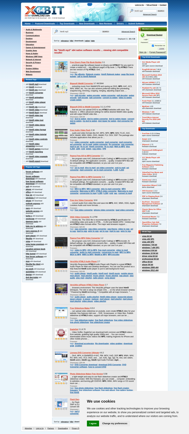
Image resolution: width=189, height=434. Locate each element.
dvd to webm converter (97, 119)
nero (28, 208)
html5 (31, 87)
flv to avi (84, 147)
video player (87, 301)
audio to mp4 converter (90, 252)
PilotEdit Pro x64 (149, 88)
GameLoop (146, 180)
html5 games (35, 149)
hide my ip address (34, 226)
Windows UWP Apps (34, 56)
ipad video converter (125, 210)
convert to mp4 (125, 193)
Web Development (33, 71)
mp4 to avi (74, 147)
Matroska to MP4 (87, 191)
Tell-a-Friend (151, 5)
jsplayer (95, 299)
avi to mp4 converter (103, 170)
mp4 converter (111, 142)
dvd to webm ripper (117, 119)
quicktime (30, 272)
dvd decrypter (32, 277)
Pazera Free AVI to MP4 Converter (85, 156)
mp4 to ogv (115, 231)
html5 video (34, 110)
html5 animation (36, 97)
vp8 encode (83, 98)
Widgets (29, 74)
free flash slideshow (104, 320)
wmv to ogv (126, 231)
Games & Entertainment (35, 47)
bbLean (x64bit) (148, 82)
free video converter (84, 210)
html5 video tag (36, 115)
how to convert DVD (97, 367)
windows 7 (30, 198)
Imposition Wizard (149, 185)
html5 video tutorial (37, 134)
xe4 (27, 186)
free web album (108, 390)
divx (128, 147)
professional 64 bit (150, 259)
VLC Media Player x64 (151, 62)
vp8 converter (95, 98)
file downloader (102, 343)
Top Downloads (67, 23)
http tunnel (31, 254)
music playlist (112, 276)
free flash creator (121, 388)
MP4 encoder (113, 254)
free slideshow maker (84, 320)
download (128, 343)
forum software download (32, 177)
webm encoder (93, 95)
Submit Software (136, 23)
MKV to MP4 (80, 189)
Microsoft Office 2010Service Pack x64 (150, 94)
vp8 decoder (122, 95)
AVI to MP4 (92, 250)
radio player (98, 278)
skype (28, 201)
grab (72, 346)
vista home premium (35, 244)
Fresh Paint (146, 101)
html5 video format (37, 130)
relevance (65, 41)
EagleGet (74, 329)
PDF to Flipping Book (151, 196)
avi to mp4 (87, 144)
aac (115, 193)
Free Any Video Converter (81, 200)
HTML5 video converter (106, 191)
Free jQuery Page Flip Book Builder (86, 62)
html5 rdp (33, 107)
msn (28, 261)
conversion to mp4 (88, 193)
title (71, 41)
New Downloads (87, 23)
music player (99, 276)
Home (27, 23)
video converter (82, 142)
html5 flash (34, 113)
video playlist (100, 301)
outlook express (33, 203)
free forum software (34, 257)
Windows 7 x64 (148, 112)
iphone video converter (104, 210)
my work (30, 269)
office (28, 192)
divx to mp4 (90, 168)
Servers (29, 65)
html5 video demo (37, 125)
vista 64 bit (147, 236)
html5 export (34, 161)
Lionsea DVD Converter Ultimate (84, 353)
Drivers (120, 23)
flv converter (114, 144)
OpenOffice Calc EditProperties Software (150, 223)
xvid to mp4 (120, 168)
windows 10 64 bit (150, 253)
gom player (31, 236)
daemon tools (32, 221)
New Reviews (105, 23)
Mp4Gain (145, 106)
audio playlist (93, 297)
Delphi (144, 139)
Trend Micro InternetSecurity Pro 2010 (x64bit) (151, 119)
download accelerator (84, 343)
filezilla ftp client (33, 264)
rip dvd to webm (90, 121)
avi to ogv (104, 231)
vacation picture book (35, 249)
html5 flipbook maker (110, 74)
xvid (83, 149)
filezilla (29, 239)
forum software (32, 172)
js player (87, 299)
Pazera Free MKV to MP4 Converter (85, 177)
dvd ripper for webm (107, 121)
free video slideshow (123, 320)
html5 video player (37, 102)
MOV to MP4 (75, 254)
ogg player (124, 276)
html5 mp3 (34, 84)
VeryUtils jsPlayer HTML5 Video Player (87, 285)
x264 (78, 149)
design (29, 274)
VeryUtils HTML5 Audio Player (83, 261)
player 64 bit (147, 265)
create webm (75, 100)
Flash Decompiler (78, 399)
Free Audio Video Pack (80, 130)
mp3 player (75, 276)
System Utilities (32, 68)
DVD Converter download (86, 365)
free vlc (29, 195)
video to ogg (123, 229)
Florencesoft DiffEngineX (152, 150)
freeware (74, 390)
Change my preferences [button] (114, 423)
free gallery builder (124, 390)
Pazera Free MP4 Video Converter (85, 238)
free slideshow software (89, 390)
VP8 (104, 149)
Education (30, 44)
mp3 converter (125, 142)
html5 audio (92, 273)
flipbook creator (93, 74)
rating (87, 41)
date (93, 41)
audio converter (97, 142)
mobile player (127, 273)
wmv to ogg (93, 231)
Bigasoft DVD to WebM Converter (85, 107)
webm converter (108, 95)
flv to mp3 (108, 147)
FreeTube (146, 133)
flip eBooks (80, 74)
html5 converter (36, 93)
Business (29, 32)
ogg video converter (97, 229)
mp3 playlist (86, 276)
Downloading (63, 428)
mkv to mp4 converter (111, 189)
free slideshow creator (100, 322)
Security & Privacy (33, 62)
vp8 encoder (80, 95)
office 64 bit (147, 262)
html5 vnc (33, 90)
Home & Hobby (32, 53)
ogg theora (112, 229)
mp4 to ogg (82, 231)
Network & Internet (33, 59)
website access (33, 211)
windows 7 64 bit (149, 245)
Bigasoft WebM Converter (81, 83)
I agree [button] (93, 423)
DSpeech (145, 145)
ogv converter (127, 144)
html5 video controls (38, 139)
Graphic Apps (31, 50)
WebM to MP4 (100, 254)
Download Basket (154, 35)
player (28, 189)
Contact (163, 5)
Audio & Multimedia (34, 29)
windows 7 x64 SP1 (150, 248)
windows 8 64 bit (149, 250)
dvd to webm (80, 119)
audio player (80, 273)
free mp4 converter (106, 250)
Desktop (29, 38)
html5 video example (38, 156)
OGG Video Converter (79, 217)
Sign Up (142, 52)
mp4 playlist (75, 301)
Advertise (28, 428)
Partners (50, 428)
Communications (33, 35)
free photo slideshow (79, 322)
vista (28, 241)
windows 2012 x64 (150, 270)
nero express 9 (32, 231)
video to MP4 (80, 250)
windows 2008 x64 (150, 267)
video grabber (116, 343)
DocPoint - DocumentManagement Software (151, 203)
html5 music (114, 273)
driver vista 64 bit (150, 256)
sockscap (30, 219)
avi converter (76, 144)
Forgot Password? (157, 52)
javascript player (125, 297)
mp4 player (128, 299)
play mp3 (80, 278)
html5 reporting (36, 152)
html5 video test (36, 120)
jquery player (76, 299)
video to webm (125, 98)
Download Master (149, 217)
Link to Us (139, 5)
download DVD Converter (109, 365)
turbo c (29, 216)
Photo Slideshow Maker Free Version (86, 374)
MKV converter (93, 189)
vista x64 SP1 (148, 239)
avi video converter (105, 168)
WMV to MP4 (87, 254)
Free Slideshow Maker (80, 308)
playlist (88, 278)
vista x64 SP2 (148, 242)
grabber (78, 346)
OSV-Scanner (147, 191)
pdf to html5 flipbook (86, 76)
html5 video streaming (33, 145)
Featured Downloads (45, 23)
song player (110, 278)
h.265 (115, 170)
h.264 (72, 149)
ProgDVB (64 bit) (149, 69)
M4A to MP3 (119, 147)
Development (31, 41)
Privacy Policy (77, 428)
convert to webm (110, 98)
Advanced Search (150, 14)
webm (88, 149)
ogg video (96, 149)
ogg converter (81, 229)
